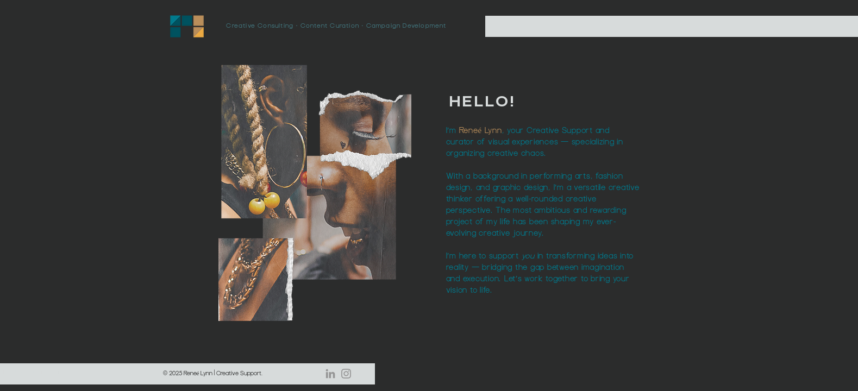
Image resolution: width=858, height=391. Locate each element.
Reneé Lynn (480, 131)
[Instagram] (346, 373)
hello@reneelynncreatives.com (42, 372)
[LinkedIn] (330, 373)
